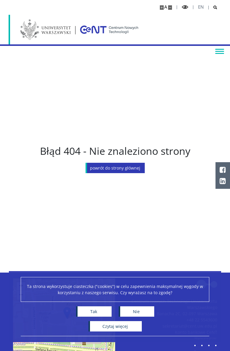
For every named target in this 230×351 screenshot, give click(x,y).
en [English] (201, 7)
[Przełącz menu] (219, 50)
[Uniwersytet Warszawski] (45, 29)
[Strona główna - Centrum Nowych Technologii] (109, 29)
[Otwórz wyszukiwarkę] (213, 7)
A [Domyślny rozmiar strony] (165, 7)
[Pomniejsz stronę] (170, 7)
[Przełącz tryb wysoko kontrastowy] (185, 7)
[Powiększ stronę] (162, 7)
